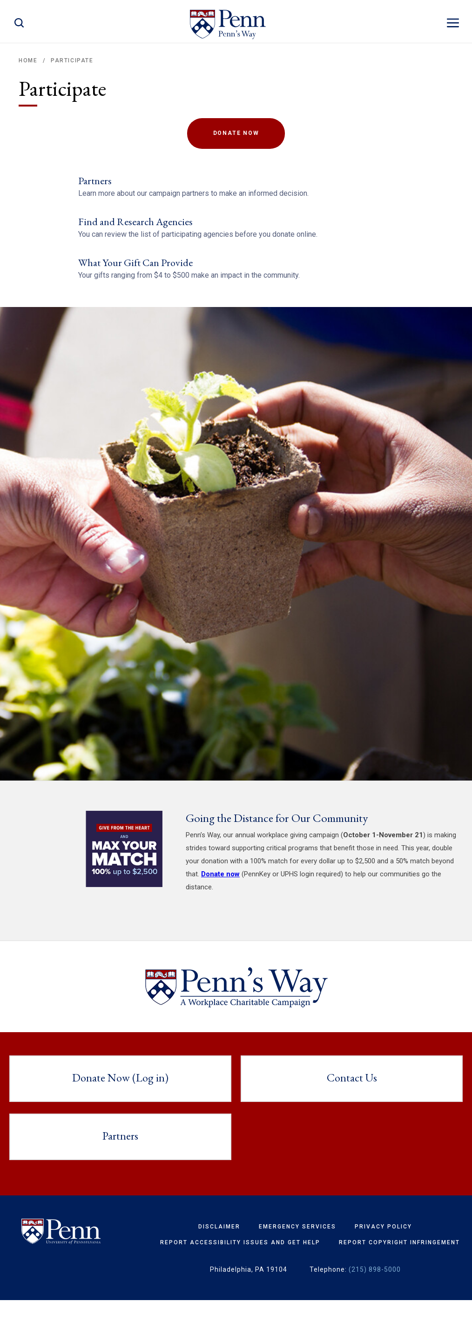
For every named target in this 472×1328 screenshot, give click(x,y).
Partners (95, 180)
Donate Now (236, 133)
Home (28, 60)
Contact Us (352, 1105)
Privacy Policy (383, 1254)
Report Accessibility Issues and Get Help (240, 1270)
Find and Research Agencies (135, 230)
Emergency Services (297, 1254)
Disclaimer (219, 1254)
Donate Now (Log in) (120, 1105)
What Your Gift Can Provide (135, 280)
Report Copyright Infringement (399, 1270)
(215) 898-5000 (375, 1297)
